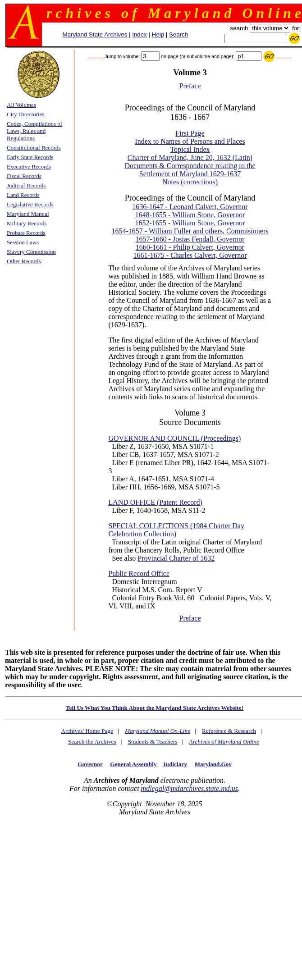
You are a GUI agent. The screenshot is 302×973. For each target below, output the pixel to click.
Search (178, 34)
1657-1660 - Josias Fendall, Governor (189, 239)
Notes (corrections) (190, 182)
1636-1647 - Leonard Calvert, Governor (189, 206)
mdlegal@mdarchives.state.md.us (189, 788)
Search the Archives (92, 741)
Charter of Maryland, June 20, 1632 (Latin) (190, 157)
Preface (190, 86)
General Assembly (133, 764)
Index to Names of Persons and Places (190, 141)
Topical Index (190, 149)
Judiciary (175, 764)
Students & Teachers (153, 741)
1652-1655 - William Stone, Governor (190, 223)
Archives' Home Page (87, 730)
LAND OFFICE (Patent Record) (155, 502)
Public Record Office (138, 573)
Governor (90, 764)
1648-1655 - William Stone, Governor (190, 215)
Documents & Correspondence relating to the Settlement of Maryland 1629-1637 (189, 170)
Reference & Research (229, 730)
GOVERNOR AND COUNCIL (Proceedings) (174, 438)
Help (158, 34)
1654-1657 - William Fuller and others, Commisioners (190, 231)
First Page (189, 133)
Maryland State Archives (95, 34)
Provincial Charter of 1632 (176, 558)
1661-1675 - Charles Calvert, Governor (190, 255)
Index (139, 34)
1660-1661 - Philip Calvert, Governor (190, 247)
